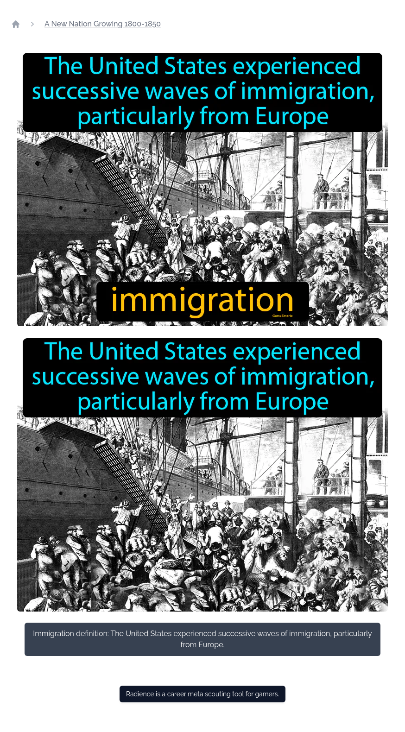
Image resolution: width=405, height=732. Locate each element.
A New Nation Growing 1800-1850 (102, 23)
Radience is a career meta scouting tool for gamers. (202, 694)
